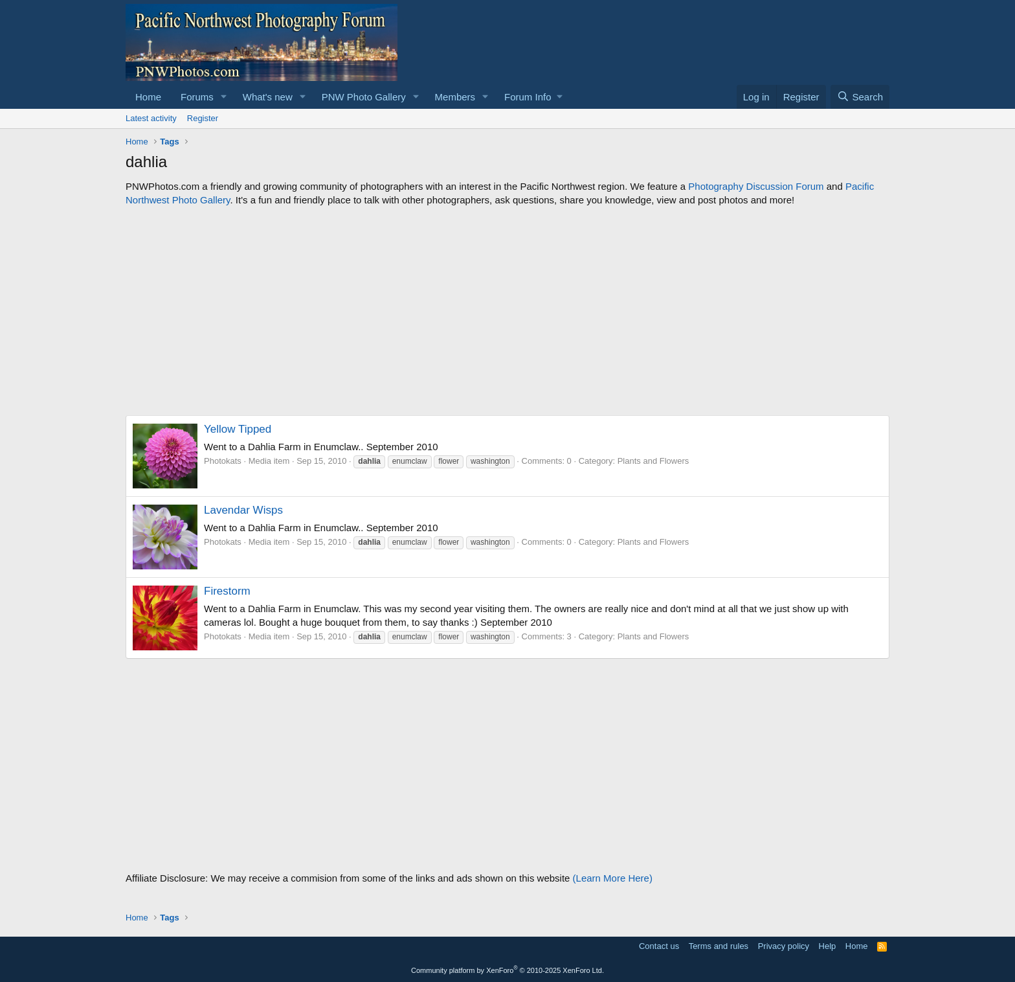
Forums (197, 96)
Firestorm (227, 591)
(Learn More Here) (612, 878)
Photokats (222, 461)
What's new (268, 96)
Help (827, 946)
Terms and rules (718, 946)
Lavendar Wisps (243, 510)
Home (148, 96)
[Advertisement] (507, 311)
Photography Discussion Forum (755, 186)
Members (455, 96)
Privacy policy (783, 946)
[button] (224, 97)
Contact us (659, 946)
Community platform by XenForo (507, 970)
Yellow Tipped (237, 429)
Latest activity (151, 118)
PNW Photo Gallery (364, 96)
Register (202, 118)
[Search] (860, 97)
